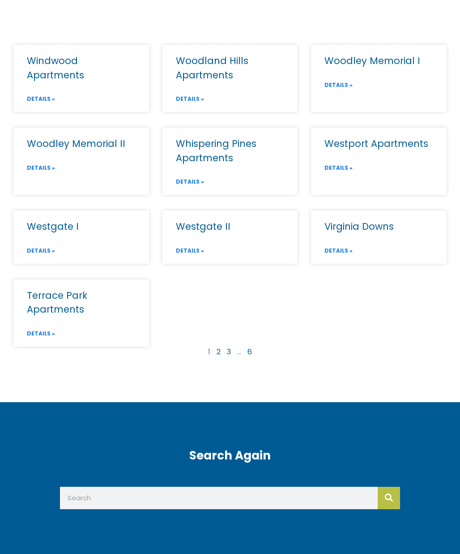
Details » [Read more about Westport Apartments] (338, 168)
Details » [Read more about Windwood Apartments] (41, 99)
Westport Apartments (376, 143)
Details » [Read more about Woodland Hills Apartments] (190, 99)
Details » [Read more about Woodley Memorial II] (41, 168)
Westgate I (53, 226)
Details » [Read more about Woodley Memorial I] (338, 85)
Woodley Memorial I (372, 60)
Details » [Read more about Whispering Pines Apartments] (190, 181)
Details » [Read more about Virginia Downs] (338, 250)
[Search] (389, 498)
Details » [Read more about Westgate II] (190, 250)
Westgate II (203, 226)
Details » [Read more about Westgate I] (41, 250)
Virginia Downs (359, 226)
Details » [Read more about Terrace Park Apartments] (41, 333)
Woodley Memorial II (76, 143)
